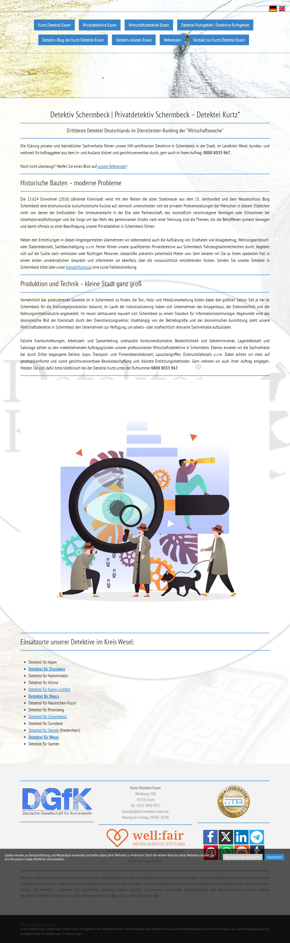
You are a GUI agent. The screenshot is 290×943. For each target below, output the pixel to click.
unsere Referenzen (112, 166)
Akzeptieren (274, 857)
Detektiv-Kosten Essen (134, 40)
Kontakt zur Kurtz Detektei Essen (219, 40)
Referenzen (172, 40)
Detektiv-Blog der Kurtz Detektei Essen (73, 40)
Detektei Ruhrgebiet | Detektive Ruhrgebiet (215, 25)
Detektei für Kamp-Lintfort (49, 689)
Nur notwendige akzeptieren (242, 857)
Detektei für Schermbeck (48, 717)
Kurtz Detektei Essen (54, 25)
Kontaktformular (79, 267)
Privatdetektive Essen (99, 25)
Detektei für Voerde (44, 730)
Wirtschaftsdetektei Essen (149, 25)
